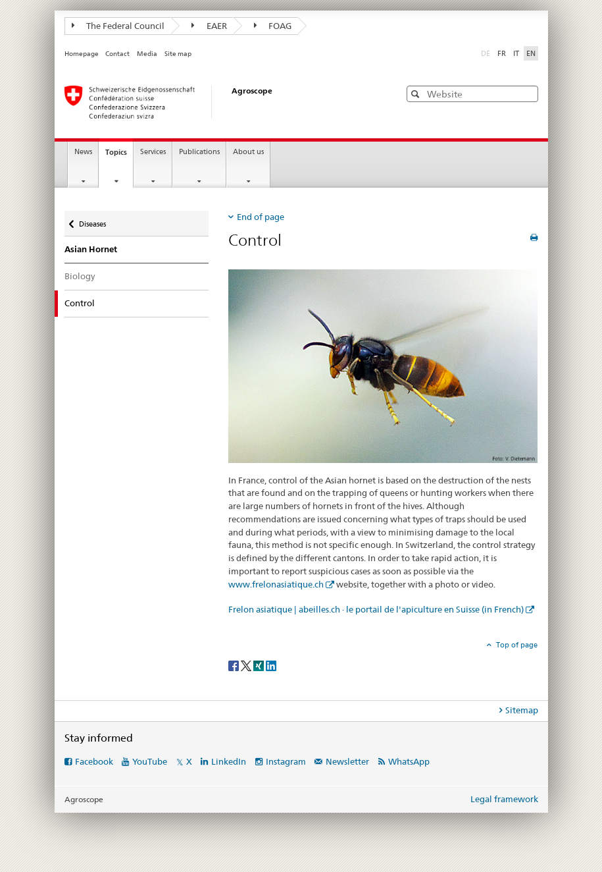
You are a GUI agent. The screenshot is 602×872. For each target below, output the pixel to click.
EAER (209, 26)
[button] (417, 93)
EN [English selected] (531, 53)
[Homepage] (219, 102)
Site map (177, 53)
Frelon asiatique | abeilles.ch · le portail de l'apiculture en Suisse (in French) (376, 609)
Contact (117, 53)
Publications (199, 152)
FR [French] (501, 53)
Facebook (94, 761)
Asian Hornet (90, 249)
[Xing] (259, 665)
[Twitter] (247, 665)
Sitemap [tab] (521, 710)
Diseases (92, 221)
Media (147, 53)
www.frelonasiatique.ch (276, 584)
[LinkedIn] (271, 665)
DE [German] (487, 52)
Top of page (516, 644)
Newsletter (347, 761)
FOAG (273, 26)
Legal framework (504, 799)
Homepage (81, 53)
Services (153, 152)
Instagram (286, 761)
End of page (260, 216)
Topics (119, 156)
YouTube (149, 761)
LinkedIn (228, 761)
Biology (79, 276)
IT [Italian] (516, 53)
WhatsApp (409, 761)
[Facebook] (234, 665)
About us (248, 152)
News (83, 152)
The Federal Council (118, 26)
